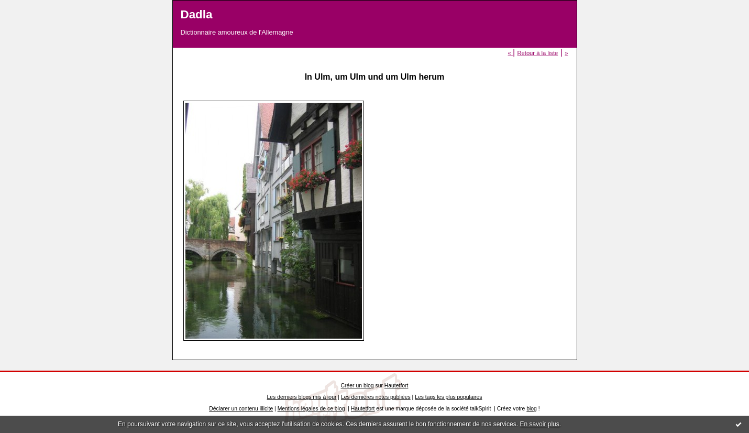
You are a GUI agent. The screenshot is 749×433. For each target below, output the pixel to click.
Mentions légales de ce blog (311, 409)
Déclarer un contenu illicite (241, 409)
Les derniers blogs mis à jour (302, 397)
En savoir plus (539, 424)
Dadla (197, 14)
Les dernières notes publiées (376, 397)
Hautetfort (396, 385)
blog (531, 409)
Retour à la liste (537, 53)
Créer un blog (357, 385)
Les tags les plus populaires (448, 397)
